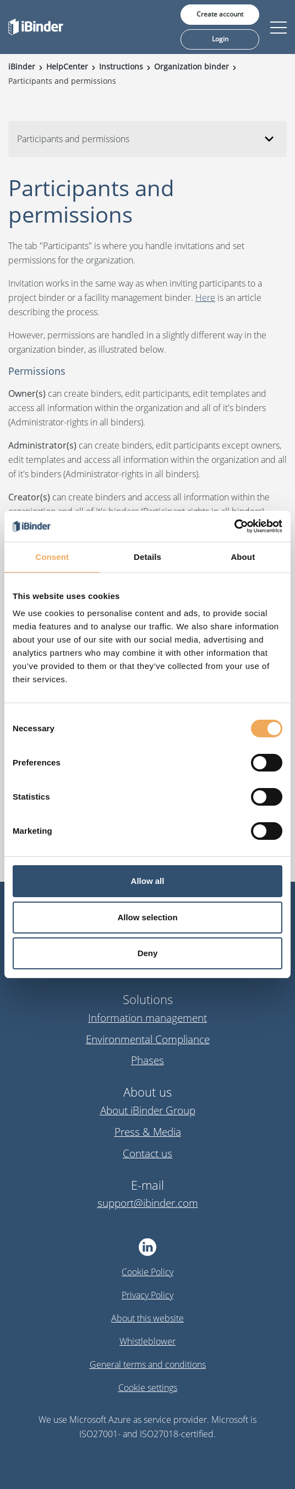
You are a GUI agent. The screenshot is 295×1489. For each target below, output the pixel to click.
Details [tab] (147, 557)
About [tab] (243, 557)
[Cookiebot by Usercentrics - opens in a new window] (234, 526)
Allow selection (147, 917)
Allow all (148, 881)
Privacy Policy (147, 1295)
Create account (219, 14)
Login (220, 39)
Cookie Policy (147, 1272)
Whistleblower (147, 1341)
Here (205, 298)
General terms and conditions (148, 1364)
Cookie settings (147, 1388)
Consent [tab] (52, 557)
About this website (147, 1318)
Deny (148, 953)
